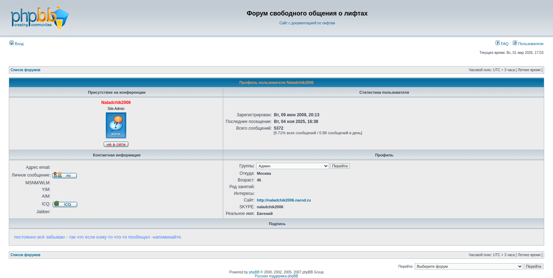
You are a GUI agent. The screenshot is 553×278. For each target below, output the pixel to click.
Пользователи (528, 44)
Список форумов (26, 70)
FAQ (502, 44)
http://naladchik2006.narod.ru (284, 200)
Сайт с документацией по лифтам (307, 23)
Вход (17, 44)
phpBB (254, 272)
